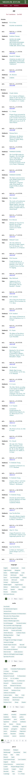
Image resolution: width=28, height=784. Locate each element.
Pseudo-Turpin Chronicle (10, 644)
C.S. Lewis (13, 384)
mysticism (22, 736)
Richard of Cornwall (9, 676)
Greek (23, 568)
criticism (14, 721)
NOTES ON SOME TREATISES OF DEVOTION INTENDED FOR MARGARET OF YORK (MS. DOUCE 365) (17, 42)
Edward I (6, 683)
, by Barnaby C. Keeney (16, 283)
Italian (5, 572)
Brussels (6, 757)
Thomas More (7, 688)
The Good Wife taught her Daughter (13, 628)
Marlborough (7, 752)
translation (6, 726)
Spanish (13, 589)
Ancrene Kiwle (7, 611)
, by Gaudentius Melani (17, 500)
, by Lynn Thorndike (17, 335)
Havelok (6, 630)
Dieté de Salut (7, 652)
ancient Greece (20, 764)
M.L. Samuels (13, 198)
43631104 (12, 255)
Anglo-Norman (7, 570)
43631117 (12, 510)
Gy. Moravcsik (20, 680)
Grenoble (6, 769)
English (5, 568)
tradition (6, 714)
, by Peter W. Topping (17, 264)
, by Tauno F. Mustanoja (17, 159)
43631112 (12, 423)
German (6, 582)
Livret (13, 647)
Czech (22, 580)
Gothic (24, 587)
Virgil (18, 635)
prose (15, 719)
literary (11, 724)
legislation (6, 721)
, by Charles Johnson (17, 226)
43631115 (12, 475)
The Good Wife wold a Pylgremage (12, 625)
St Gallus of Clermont (19, 688)
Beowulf (22, 644)
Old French (13, 575)
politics (21, 717)
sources (14, 736)
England (6, 762)
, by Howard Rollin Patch (17, 391)
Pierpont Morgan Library (17, 766)
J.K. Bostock (13, 74)
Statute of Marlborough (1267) (11, 620)
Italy (12, 754)
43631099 (12, 148)
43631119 (12, 544)
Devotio (19, 724)
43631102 (12, 217)
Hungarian (17, 570)
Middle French (15, 587)
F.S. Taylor (13, 330)
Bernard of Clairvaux (15, 685)
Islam (17, 754)
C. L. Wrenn (21, 774)
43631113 (12, 438)
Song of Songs (7, 637)
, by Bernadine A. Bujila (17, 353)
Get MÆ (19, 14)
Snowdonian (17, 752)
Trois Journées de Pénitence (11, 649)
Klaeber (24, 702)
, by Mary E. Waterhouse (17, 517)
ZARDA (12, 78)
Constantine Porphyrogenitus (18, 669)
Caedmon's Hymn (20, 632)
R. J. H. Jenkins (15, 678)
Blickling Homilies (8, 635)
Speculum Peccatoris (9, 656)
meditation (23, 721)
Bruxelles (6, 771)
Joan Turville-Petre (15, 513)
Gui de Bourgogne (8, 623)
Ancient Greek (14, 568)
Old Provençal (14, 582)
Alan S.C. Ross (14, 530)
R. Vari (5, 678)
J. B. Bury (6, 671)
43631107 (12, 310)
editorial (6, 729)
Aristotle (6, 647)
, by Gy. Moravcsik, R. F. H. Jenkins (17, 412)
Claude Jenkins (14, 93)
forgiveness (23, 731)
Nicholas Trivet (7, 702)
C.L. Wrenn (13, 111)
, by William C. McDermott (17, 482)
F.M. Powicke (13, 258)
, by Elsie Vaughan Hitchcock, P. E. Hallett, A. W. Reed (17, 448)
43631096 (12, 85)
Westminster (7, 750)
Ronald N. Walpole (15, 56)
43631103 (12, 237)
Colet (23, 695)
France (5, 754)
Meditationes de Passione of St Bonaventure (15, 613)
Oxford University (8, 764)
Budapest (15, 750)
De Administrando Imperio (10, 609)
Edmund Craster (14, 240)
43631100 (12, 172)
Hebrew (6, 587)
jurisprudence (7, 719)
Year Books (6, 606)
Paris (25, 752)
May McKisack (14, 278)
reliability (21, 733)
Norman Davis (14, 133)
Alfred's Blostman (8, 632)
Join (11, 5)
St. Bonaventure (21, 676)
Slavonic (6, 580)
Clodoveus (6, 700)
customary (6, 736)
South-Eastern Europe (9, 759)
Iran (14, 774)
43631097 (12, 108)
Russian (6, 592)
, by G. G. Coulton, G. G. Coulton (18, 98)
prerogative (14, 729)
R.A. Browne (13, 220)
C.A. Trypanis (13, 406)
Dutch (21, 575)
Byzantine (13, 733)
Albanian (20, 589)
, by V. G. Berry (18, 301)
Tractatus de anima (21, 623)
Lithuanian (14, 592)
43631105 (12, 275)
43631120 (12, 561)
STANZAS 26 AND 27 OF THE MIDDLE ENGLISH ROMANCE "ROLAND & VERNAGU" (17, 61)
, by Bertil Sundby (17, 182)
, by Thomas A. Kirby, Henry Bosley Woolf (16, 138)
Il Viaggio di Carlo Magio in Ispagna (13, 640)
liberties (14, 717)
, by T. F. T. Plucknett (17, 466)
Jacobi (5, 685)
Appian (5, 669)
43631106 (12, 293)
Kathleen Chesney (15, 36)
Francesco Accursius (17, 683)
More (16, 695)
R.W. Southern (14, 296)
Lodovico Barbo (8, 695)
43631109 (12, 364)
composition (23, 714)
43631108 (12, 344)
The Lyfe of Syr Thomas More (11, 616)
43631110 (12, 381)
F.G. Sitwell (13, 426)
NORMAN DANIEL (15, 151)
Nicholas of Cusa (16, 690)
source (5, 731)
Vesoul (21, 769)
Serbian (24, 577)
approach (24, 726)
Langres (14, 769)
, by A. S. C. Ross (17, 551)
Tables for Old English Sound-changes (13, 654)
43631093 (12, 33)
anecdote (22, 719)
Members (16, 5)
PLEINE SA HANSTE (16, 25)
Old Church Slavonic (9, 594)
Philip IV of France (8, 673)
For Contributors (10, 14)
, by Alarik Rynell (17, 205)
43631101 (12, 195)
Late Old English (14, 577)
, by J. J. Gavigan (17, 318)
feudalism (6, 717)
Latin (23, 572)
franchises (23, 729)
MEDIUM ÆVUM (11, 2)
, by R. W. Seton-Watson (18, 118)
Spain (12, 757)
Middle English (14, 572)
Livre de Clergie (22, 647)
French (5, 575)
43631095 (12, 71)
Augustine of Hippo (9, 680)
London (6, 766)
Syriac (5, 577)
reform (5, 733)
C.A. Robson (13, 347)
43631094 (12, 53)
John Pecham (16, 700)
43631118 (12, 527)
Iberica (13, 762)
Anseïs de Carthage (8, 642)
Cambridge (6, 774)
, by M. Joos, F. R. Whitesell (17, 371)
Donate (6, 5)
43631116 (12, 491)
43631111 (12, 403)
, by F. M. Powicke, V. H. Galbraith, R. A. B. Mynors (17, 245)
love (5, 724)
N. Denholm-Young (15, 462)
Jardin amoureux (18, 652)
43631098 (12, 130)
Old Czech (14, 580)
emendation (13, 731)
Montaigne (6, 697)
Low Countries (22, 759)
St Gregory (15, 671)
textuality (13, 714)
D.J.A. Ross (13, 22)
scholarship (15, 726)
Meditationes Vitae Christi (10, 618)
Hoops (16, 702)
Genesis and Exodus (16, 630)
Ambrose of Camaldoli (9, 692)
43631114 (12, 459)
